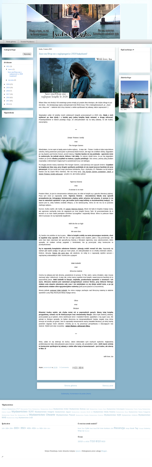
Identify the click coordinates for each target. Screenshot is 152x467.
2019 (8, 87)
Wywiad (87, 431)
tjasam (78, 451)
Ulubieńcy (147, 428)
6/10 (87, 441)
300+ (17, 428)
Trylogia (141, 428)
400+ (29, 428)
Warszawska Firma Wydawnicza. (30, 409)
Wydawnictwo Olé (23, 415)
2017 (8, 94)
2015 (8, 101)
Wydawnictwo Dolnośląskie (116, 409)
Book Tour (81, 428)
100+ (3, 428)
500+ (41, 428)
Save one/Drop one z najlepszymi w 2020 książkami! (15, 74)
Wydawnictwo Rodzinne (96, 415)
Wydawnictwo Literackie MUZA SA (82, 412)
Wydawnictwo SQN (112, 415)
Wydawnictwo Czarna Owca (98, 409)
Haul (91, 428)
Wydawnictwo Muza (122, 412)
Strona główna (11, 42)
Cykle (87, 428)
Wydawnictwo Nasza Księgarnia (139, 412)
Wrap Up (81, 431)
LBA (111, 428)
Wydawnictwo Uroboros (130, 415)
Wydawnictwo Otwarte (42, 414)
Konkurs (107, 428)
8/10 (98, 441)
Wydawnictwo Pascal (65, 415)
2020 (8, 84)
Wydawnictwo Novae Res (9, 415)
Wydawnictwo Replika (82, 415)
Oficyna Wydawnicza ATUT (11, 409)
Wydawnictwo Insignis (44, 412)
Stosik (132, 428)
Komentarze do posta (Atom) (80, 394)
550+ (45, 428)
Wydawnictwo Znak (26, 418)
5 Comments (64, 367)
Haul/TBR (96, 428)
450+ (34, 428)
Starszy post (107, 386)
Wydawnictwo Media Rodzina (104, 412)
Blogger (104, 451)
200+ (7, 428)
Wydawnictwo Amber (61, 409)
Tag (136, 428)
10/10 (80, 441)
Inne (101, 428)
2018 (8, 91)
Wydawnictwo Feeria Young (133, 409)
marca (10, 69)
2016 (8, 97)
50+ (38, 428)
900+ (48, 428)
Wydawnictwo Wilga (12, 417)
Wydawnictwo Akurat (46, 409)
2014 (8, 104)
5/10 (84, 441)
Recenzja (119, 428)
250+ (11, 428)
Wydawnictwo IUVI (22, 411)
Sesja (127, 428)
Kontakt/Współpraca (27, 42)
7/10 (92, 441)
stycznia (11, 80)
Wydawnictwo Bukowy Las (79, 409)
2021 (8, 66)
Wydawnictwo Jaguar (63, 412)
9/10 (103, 441)
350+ (23, 428)
